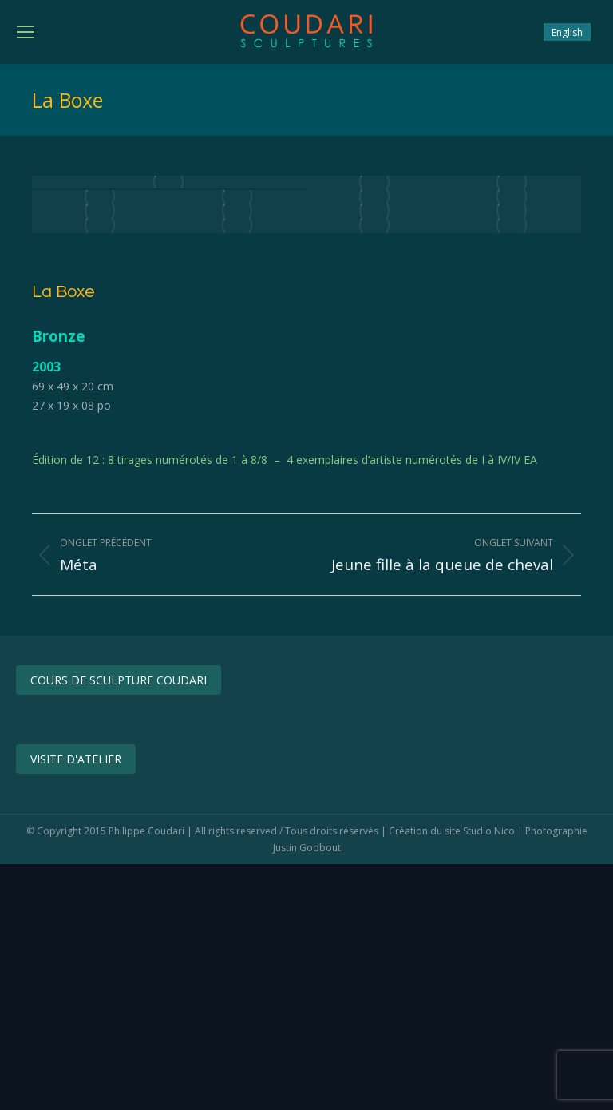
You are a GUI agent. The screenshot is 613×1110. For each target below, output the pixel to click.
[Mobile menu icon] (25, 32)
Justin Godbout (307, 847)
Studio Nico (489, 831)
